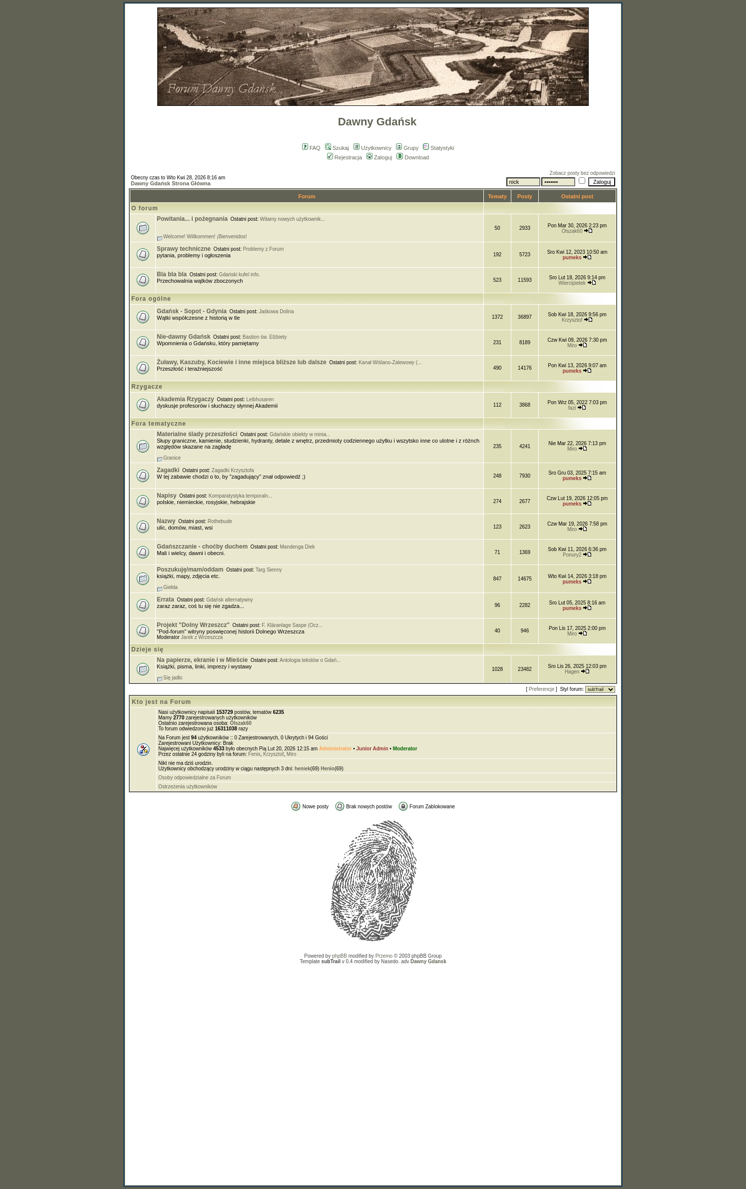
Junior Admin (372, 748)
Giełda (170, 587)
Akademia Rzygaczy (185, 399)
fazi (572, 408)
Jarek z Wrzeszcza (202, 637)
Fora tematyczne (158, 423)
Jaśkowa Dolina (276, 311)
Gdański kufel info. (239, 274)
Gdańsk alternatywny (229, 599)
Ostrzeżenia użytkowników (187, 786)
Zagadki (168, 470)
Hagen (572, 671)
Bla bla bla (172, 274)
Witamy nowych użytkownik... (292, 219)
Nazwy (166, 521)
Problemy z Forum (263, 249)
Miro (572, 345)
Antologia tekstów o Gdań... (310, 660)
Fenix (254, 754)
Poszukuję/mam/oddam (190, 569)
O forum (144, 208)
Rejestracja (344, 157)
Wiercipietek (571, 283)
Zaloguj (379, 157)
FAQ (311, 148)
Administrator (335, 748)
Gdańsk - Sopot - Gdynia (192, 311)
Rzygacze (147, 386)
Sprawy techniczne (184, 248)
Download (412, 157)
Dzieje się (147, 649)
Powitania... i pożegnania (192, 218)
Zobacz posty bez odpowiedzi (582, 173)
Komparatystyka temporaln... (240, 496)
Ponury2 (572, 555)
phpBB (339, 956)
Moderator (405, 748)
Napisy (166, 495)
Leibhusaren (260, 399)
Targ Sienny (269, 570)
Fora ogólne (151, 298)
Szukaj (337, 148)
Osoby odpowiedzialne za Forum (194, 777)
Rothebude (220, 521)
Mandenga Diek (297, 547)
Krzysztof (572, 320)
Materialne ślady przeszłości (197, 434)
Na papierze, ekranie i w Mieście (202, 659)
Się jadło (172, 677)
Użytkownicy (372, 148)
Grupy (407, 148)
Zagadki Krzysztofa (233, 470)
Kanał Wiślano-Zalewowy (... (390, 362)
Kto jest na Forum (161, 701)
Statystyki (438, 148)
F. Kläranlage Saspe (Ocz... (292, 625)
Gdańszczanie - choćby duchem (202, 546)
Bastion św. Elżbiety (265, 337)
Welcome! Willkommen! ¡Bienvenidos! (205, 236)
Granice (172, 458)
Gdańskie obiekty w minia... (300, 434)
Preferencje (541, 689)
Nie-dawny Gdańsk (183, 336)
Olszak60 (572, 231)
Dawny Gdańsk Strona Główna (171, 183)
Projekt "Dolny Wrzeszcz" (193, 624)
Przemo (383, 956)
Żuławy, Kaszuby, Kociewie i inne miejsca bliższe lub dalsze (242, 362)
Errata (165, 599)
